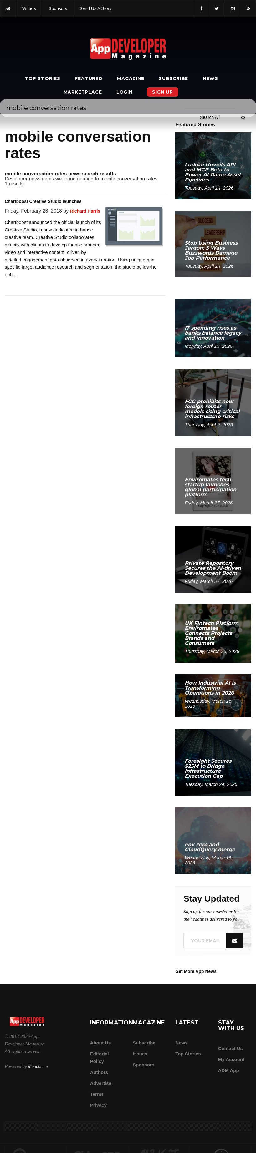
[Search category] (210, 117)
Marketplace (83, 92)
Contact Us (230, 1048)
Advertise (100, 1083)
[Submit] (243, 117)
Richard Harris (85, 211)
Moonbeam (38, 1066)
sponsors (58, 8)
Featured (88, 78)
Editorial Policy (99, 1057)
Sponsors (143, 1064)
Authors (99, 1072)
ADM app (228, 1070)
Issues (140, 1053)
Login (124, 92)
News (210, 78)
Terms (97, 1094)
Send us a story (95, 8)
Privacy (98, 1105)
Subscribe (173, 78)
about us (100, 1042)
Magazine (130, 78)
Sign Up (162, 92)
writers (29, 8)
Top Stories (42, 78)
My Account (231, 1059)
